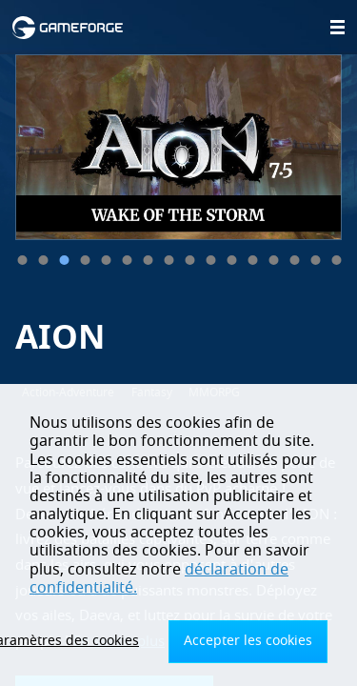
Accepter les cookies (248, 641)
